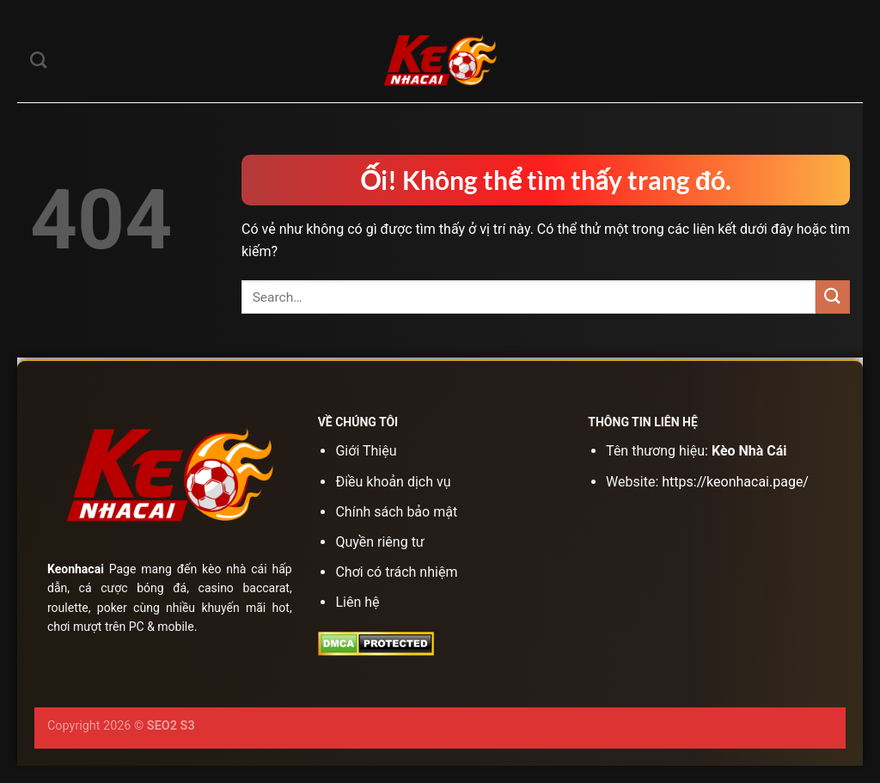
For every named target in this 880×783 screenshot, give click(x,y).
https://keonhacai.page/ (735, 482)
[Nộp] (833, 297)
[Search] (38, 59)
